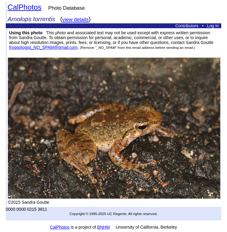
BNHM (103, 227)
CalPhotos (25, 7)
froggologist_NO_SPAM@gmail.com (43, 47)
